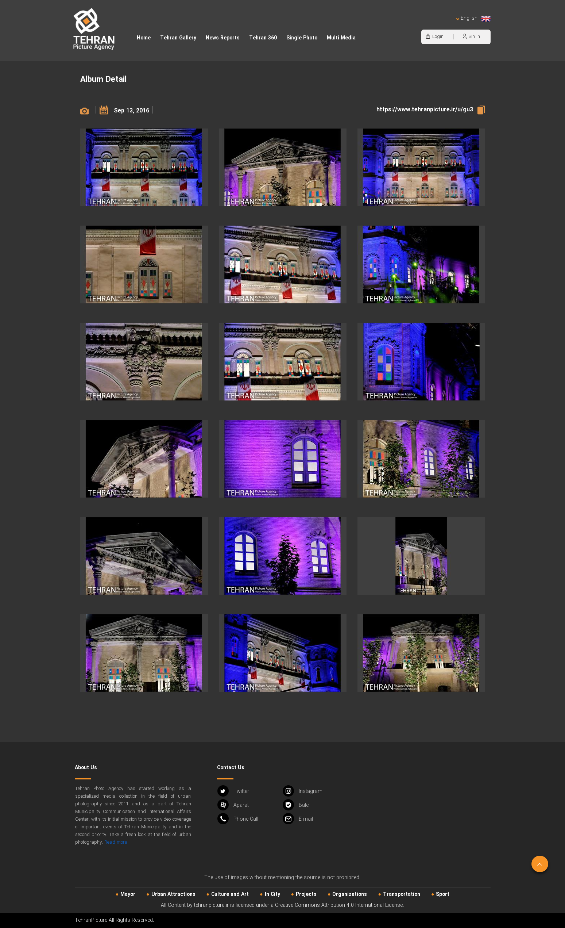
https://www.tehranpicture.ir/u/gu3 (424, 109)
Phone (237, 818)
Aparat (233, 804)
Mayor (127, 894)
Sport (442, 894)
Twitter (233, 791)
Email (298, 818)
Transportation (401, 894)
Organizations (349, 894)
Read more (115, 842)
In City (272, 894)
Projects (306, 894)
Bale (296, 804)
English (473, 18)
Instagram (302, 791)
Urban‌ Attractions (173, 894)
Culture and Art (230, 894)
